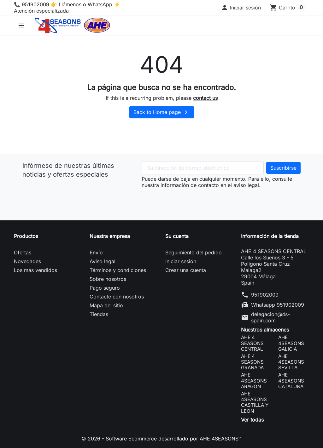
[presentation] (190, 200)
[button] (241, 7)
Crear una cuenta (185, 270)
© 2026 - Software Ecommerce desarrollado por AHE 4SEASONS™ (161, 438)
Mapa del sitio (106, 305)
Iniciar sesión (180, 261)
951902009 (265, 295)
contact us (205, 98)
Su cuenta (177, 236)
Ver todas (252, 420)
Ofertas (22, 252)
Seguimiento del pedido (193, 252)
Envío (96, 252)
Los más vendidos (35, 270)
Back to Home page (161, 112)
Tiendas (99, 314)
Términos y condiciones (118, 270)
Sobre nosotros (108, 279)
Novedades (27, 261)
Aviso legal (102, 261)
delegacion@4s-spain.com (270, 317)
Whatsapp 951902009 (277, 305)
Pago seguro (105, 288)
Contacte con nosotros (117, 296)
